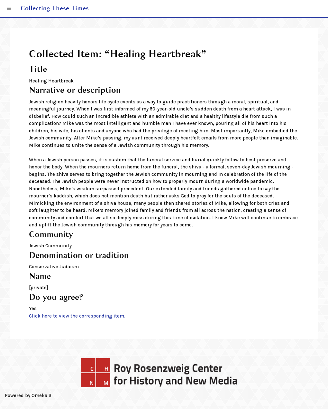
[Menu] (9, 9)
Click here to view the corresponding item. (77, 316)
